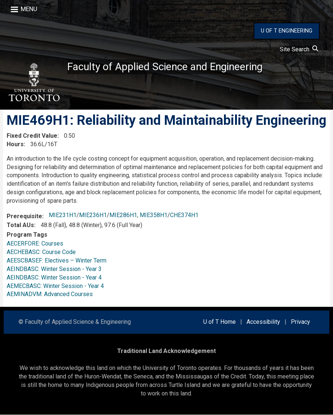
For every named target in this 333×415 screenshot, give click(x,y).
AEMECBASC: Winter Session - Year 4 (55, 285)
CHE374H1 (184, 215)
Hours (15, 144)
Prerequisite (24, 216)
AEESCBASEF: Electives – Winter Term (56, 260)
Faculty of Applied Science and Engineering (164, 67)
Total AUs (20, 225)
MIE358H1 (153, 215)
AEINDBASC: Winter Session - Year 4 (54, 277)
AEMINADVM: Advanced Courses (50, 294)
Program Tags (27, 234)
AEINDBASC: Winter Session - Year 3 (54, 268)
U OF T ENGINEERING (286, 30)
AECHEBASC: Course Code (41, 251)
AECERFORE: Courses (35, 243)
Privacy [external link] (300, 322)
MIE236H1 (93, 215)
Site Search (299, 49)
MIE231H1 (63, 215)
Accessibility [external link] (263, 322)
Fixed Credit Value (32, 135)
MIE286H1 (123, 215)
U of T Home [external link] (219, 322)
